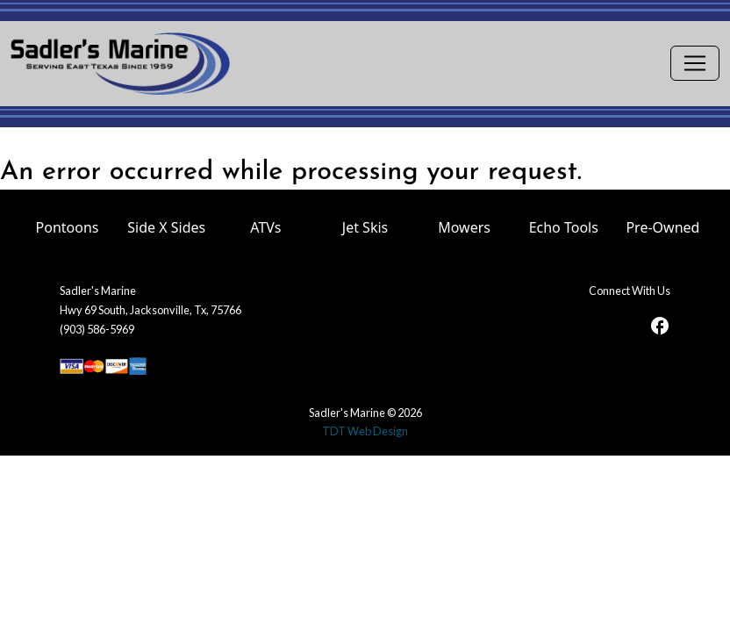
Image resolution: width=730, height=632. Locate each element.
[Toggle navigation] (694, 63)
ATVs (265, 227)
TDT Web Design (365, 431)
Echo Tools (563, 227)
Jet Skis (365, 227)
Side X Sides (166, 227)
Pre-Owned (662, 227)
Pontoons (67, 227)
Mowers (464, 227)
